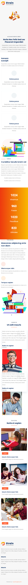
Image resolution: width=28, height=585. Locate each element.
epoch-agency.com (17, 581)
